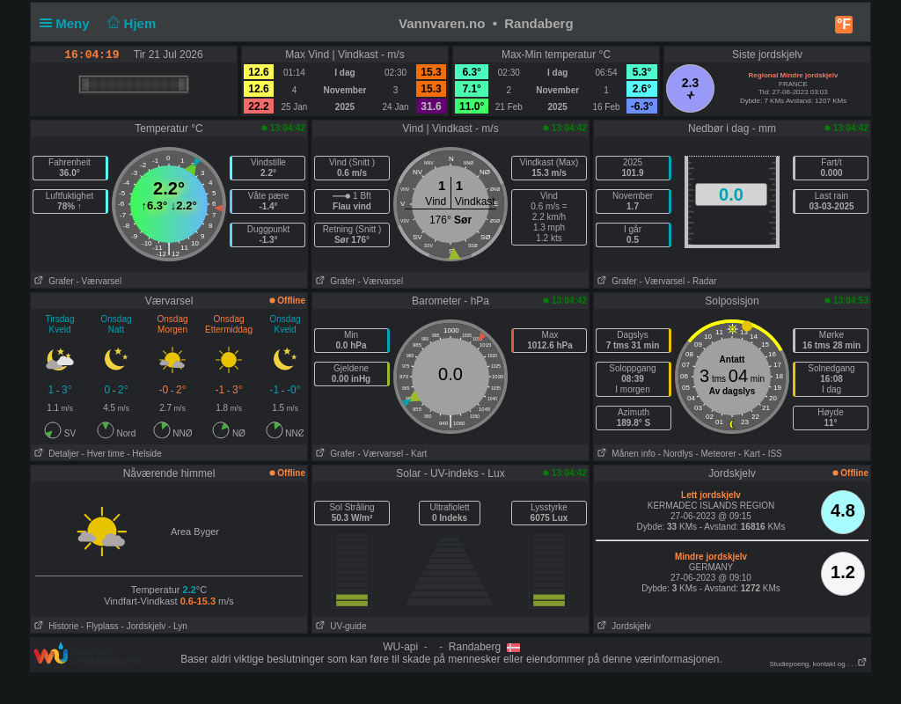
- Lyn (177, 626)
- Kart (416, 453)
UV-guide (339, 626)
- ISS (772, 453)
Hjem (130, 23)
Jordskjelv (622, 626)
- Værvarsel (98, 281)
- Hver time (103, 453)
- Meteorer (715, 453)
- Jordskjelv (143, 626)
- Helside (144, 453)
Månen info (625, 453)
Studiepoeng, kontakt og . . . (818, 664)
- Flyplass (100, 626)
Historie (54, 626)
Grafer (52, 281)
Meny (68, 23)
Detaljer (55, 453)
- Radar (701, 281)
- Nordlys (675, 453)
